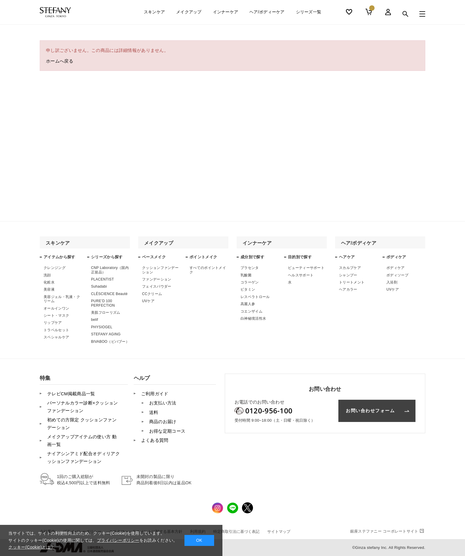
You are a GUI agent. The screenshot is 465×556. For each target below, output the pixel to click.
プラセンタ (250, 268)
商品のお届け (162, 421)
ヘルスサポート (300, 275)
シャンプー (348, 275)
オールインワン (56, 308)
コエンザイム (251, 311)
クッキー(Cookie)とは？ (31, 547)
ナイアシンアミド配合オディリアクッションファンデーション (83, 457)
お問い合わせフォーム (370, 410)
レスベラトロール (255, 297)
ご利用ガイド (154, 393)
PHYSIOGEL (101, 327)
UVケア (148, 301)
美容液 (49, 289)
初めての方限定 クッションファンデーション (82, 423)
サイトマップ (278, 531)
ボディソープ (397, 275)
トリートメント (351, 282)
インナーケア (225, 14)
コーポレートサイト (387, 531)
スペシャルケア (56, 337)
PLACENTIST (102, 279)
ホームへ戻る (59, 60)
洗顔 (47, 275)
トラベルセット (56, 330)
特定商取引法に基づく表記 (236, 531)
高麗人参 (248, 304)
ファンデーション (156, 279)
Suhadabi (99, 286)
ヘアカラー (348, 289)
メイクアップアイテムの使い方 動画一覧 (82, 440)
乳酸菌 (246, 275)
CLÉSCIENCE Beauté (109, 294)
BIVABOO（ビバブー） (110, 342)
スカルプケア (350, 268)
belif (94, 320)
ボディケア (395, 268)
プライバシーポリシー (118, 540)
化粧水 (49, 282)
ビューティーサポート (306, 268)
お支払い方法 (162, 402)
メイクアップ (189, 14)
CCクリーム (152, 294)
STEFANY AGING (106, 334)
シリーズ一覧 (308, 14)
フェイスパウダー (156, 286)
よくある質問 (154, 440)
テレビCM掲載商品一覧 (71, 393)
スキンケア (154, 14)
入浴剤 (391, 282)
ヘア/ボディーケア (267, 14)
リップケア (53, 323)
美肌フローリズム (105, 312)
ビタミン (248, 289)
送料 (153, 412)
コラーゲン (250, 282)
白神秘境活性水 (253, 318)
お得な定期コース (167, 431)
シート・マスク (56, 315)
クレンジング (55, 268)
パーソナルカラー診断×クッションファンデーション (82, 406)
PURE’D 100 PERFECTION (103, 303)
